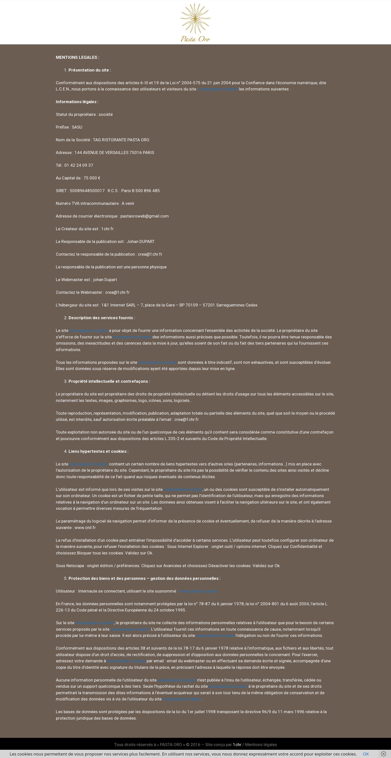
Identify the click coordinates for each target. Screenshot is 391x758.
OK (366, 754)
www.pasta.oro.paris (218, 88)
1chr (237, 744)
